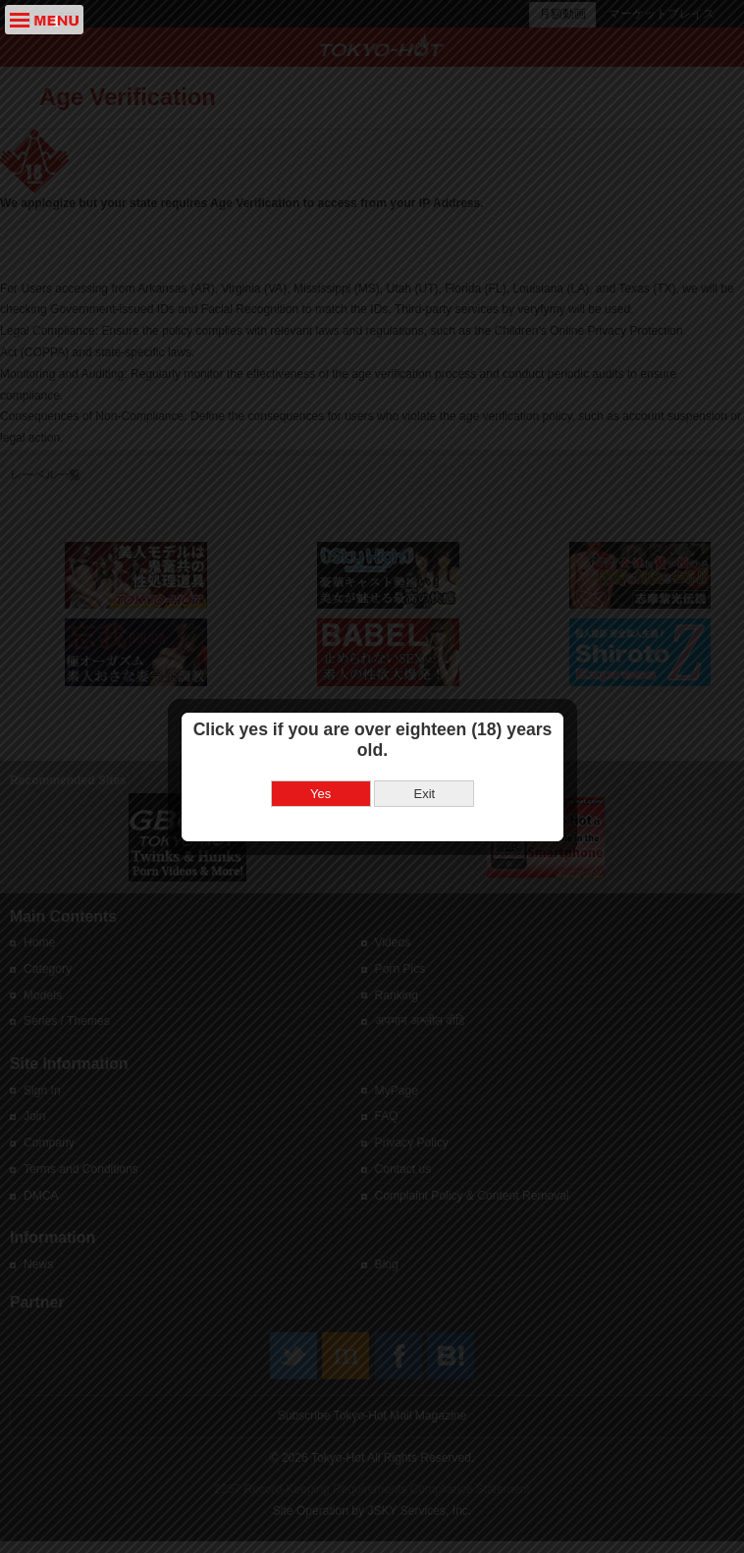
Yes (320, 778)
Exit (424, 778)
